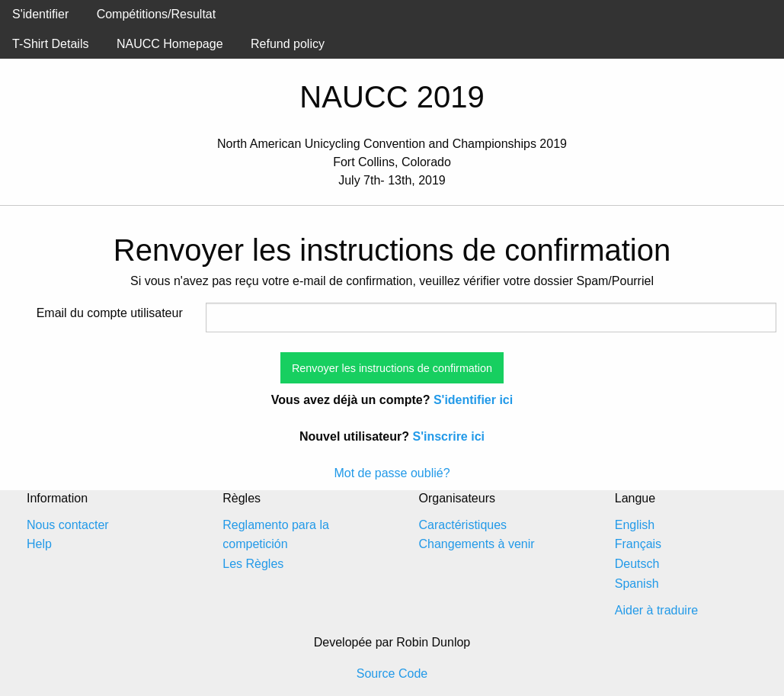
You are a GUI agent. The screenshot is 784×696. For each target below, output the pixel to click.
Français (638, 543)
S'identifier (40, 14)
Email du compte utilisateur (110, 312)
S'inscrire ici (448, 436)
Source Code (392, 673)
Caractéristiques (463, 524)
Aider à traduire (656, 610)
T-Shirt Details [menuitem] (50, 43)
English (634, 524)
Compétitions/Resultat (156, 14)
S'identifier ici (473, 399)
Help (39, 543)
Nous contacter (68, 524)
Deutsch (637, 563)
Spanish (637, 583)
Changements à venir (477, 543)
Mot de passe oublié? (392, 473)
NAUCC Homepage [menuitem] (170, 43)
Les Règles (252, 563)
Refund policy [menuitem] (288, 43)
